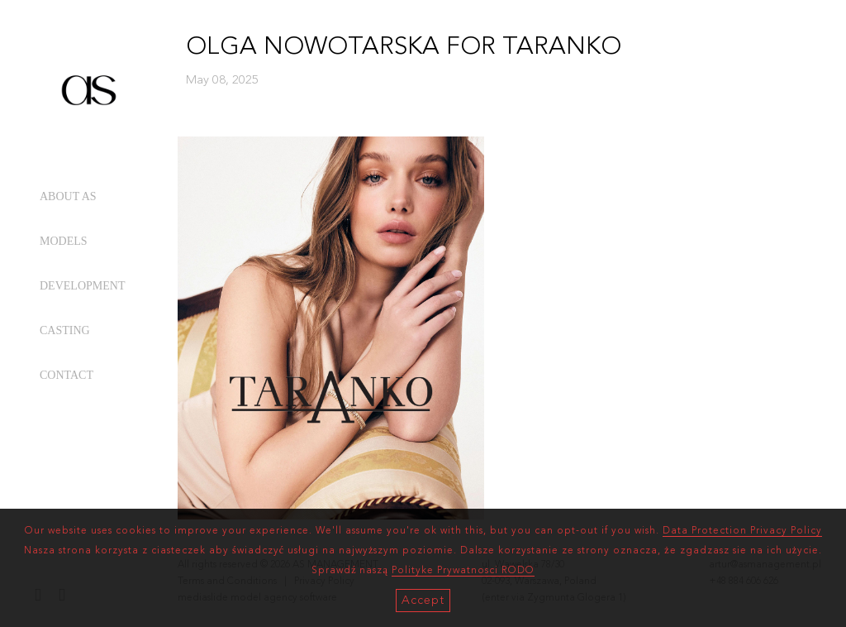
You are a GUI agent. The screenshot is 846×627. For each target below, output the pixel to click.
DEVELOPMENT (82, 286)
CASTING (65, 330)
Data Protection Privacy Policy (742, 531)
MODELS (64, 241)
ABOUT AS (68, 196)
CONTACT (66, 375)
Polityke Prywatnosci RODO (463, 571)
